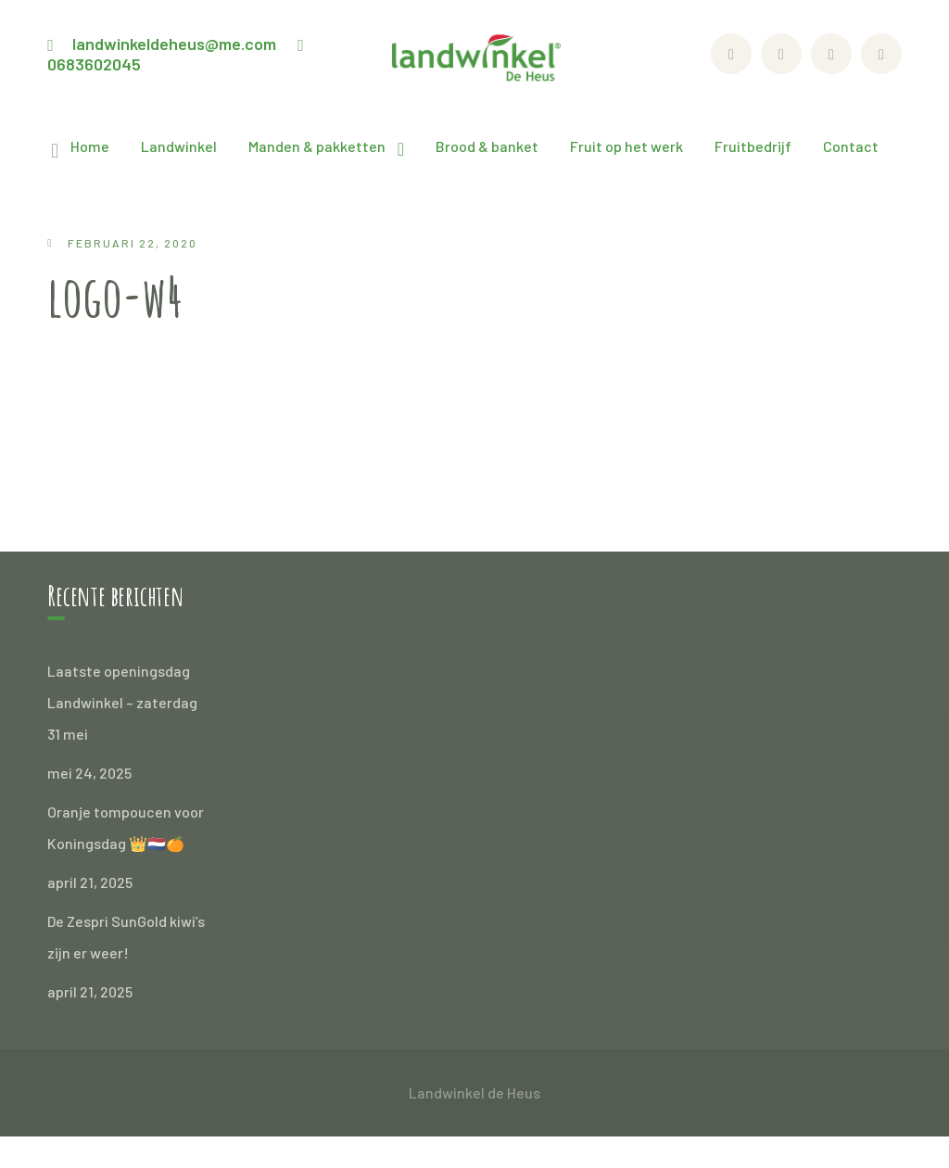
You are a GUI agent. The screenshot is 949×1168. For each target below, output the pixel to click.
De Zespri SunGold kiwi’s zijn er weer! (126, 936)
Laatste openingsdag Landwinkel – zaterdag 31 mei (122, 702)
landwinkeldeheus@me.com (174, 43)
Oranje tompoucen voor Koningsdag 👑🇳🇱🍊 (125, 827)
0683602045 (94, 64)
